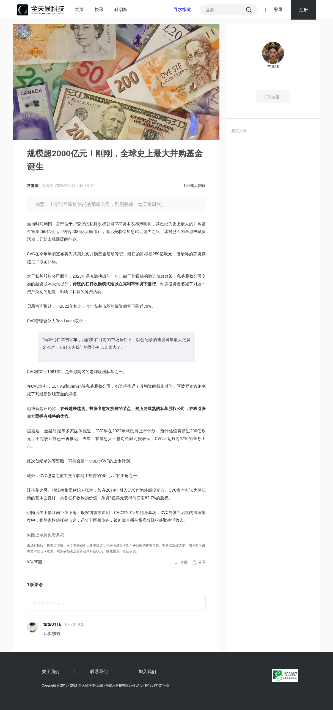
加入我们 (147, 671)
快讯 (99, 9)
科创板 (121, 9)
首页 (79, 9)
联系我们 (99, 671)
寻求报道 (182, 9)
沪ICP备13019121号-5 (152, 685)
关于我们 (50, 671)
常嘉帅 (33, 185)
